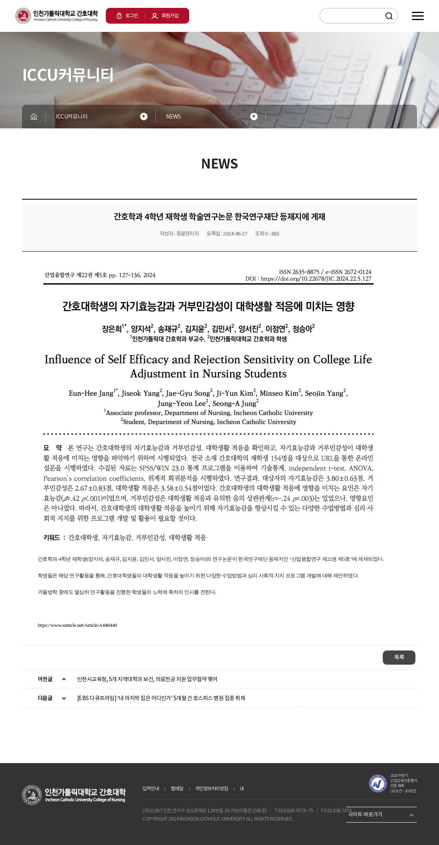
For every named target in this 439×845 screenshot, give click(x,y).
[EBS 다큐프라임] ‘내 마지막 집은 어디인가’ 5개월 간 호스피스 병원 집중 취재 (161, 698)
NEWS (173, 116)
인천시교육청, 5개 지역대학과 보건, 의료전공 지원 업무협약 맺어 (147, 679)
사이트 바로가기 (365, 814)
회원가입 (164, 16)
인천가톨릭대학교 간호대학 (56, 16)
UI (242, 788)
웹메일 (177, 788)
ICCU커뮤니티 (71, 116)
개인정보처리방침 (211, 788)
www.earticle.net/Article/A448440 (84, 625)
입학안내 (150, 788)
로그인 (127, 16)
